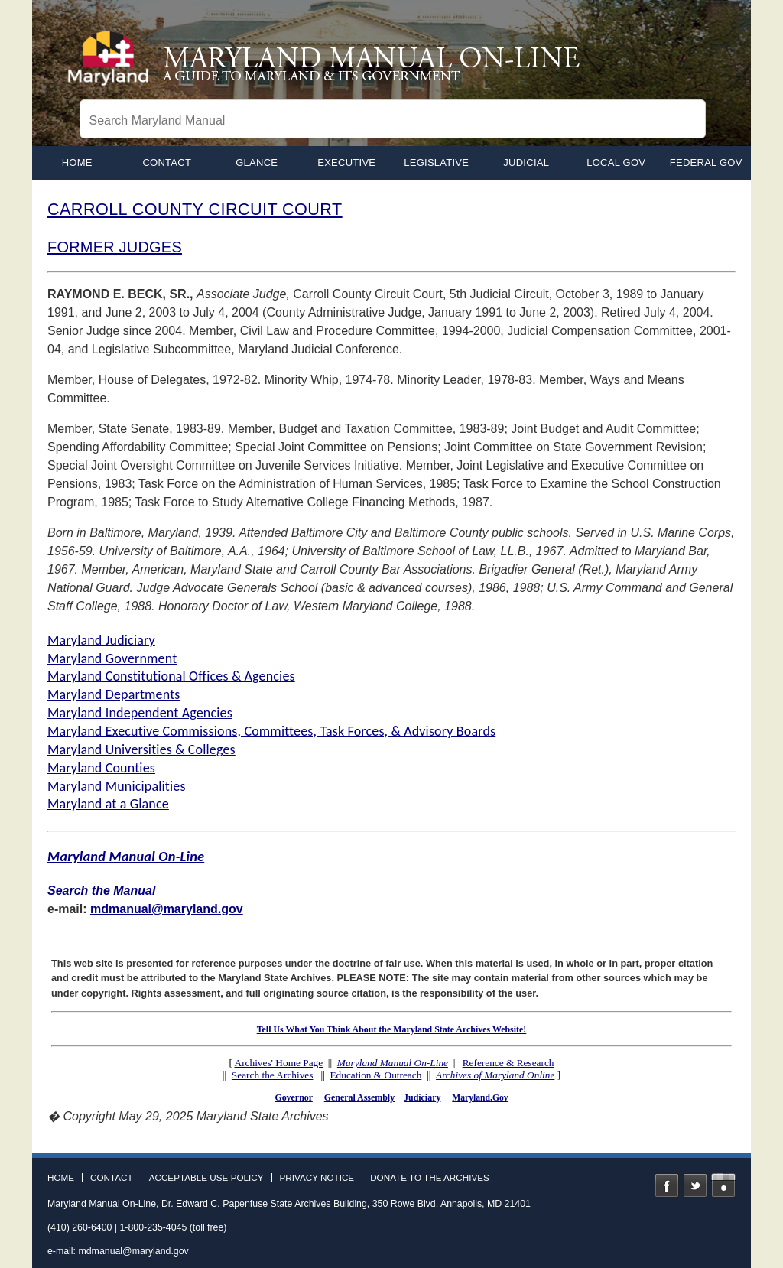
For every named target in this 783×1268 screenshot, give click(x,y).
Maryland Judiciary (101, 640)
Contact (166, 162)
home (77, 162)
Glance (257, 162)
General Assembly (359, 1097)
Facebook (667, 1185)
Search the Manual (101, 890)
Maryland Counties (101, 767)
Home (60, 1177)
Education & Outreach (375, 1075)
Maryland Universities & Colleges (141, 749)
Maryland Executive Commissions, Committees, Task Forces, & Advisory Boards (271, 731)
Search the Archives (273, 1075)
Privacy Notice (317, 1177)
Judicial (526, 162)
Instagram (723, 1185)
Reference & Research (508, 1062)
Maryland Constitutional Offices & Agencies (171, 676)
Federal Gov (706, 162)
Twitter (695, 1185)
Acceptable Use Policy (206, 1177)
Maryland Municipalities (116, 786)
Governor (293, 1097)
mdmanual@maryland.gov (166, 908)
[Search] (688, 121)
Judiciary (422, 1097)
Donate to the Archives (429, 1177)
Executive (346, 162)
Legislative (436, 162)
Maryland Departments (113, 694)
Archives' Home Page (279, 1062)
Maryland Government (112, 658)
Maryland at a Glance (108, 803)
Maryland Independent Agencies (139, 712)
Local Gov (615, 162)
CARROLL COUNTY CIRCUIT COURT (195, 209)
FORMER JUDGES (114, 247)
